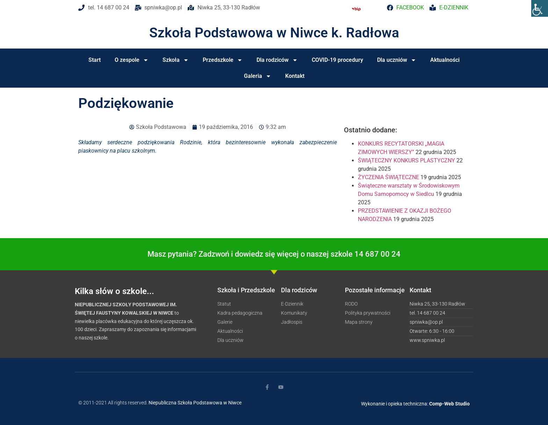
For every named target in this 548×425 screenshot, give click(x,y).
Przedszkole (223, 60)
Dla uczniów (396, 60)
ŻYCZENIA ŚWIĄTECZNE (388, 177)
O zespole (132, 60)
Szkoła (176, 60)
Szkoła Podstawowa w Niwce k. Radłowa (274, 33)
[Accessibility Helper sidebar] (539, 8)
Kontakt (294, 76)
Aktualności (445, 60)
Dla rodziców (277, 60)
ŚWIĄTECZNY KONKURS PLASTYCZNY (406, 160)
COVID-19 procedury (337, 60)
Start (94, 60)
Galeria (257, 76)
